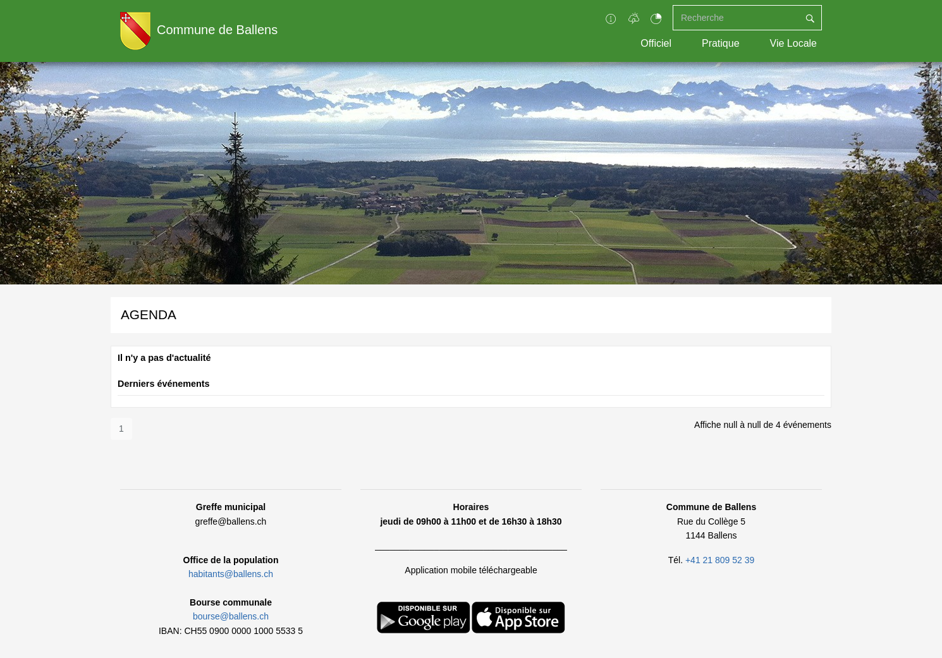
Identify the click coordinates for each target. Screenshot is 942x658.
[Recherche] (736, 17)
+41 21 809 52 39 (719, 560)
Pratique (721, 43)
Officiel (655, 43)
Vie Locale (793, 43)
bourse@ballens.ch (231, 616)
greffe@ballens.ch (231, 521)
